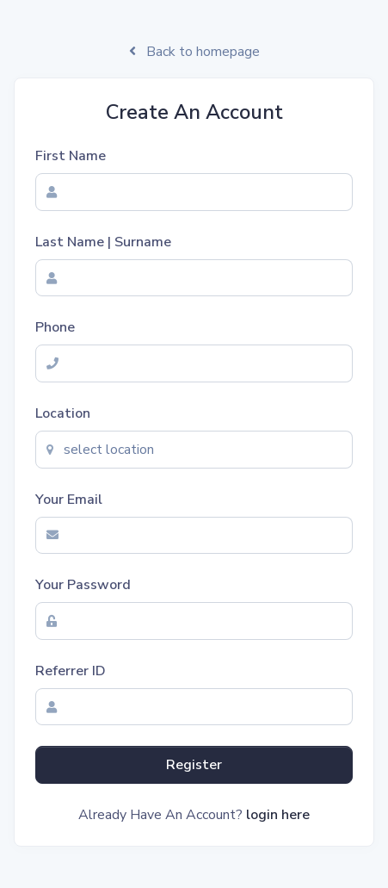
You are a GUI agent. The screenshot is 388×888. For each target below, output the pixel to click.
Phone (55, 327)
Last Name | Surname (103, 242)
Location (62, 413)
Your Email (68, 499)
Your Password (83, 584)
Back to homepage (194, 51)
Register (194, 764)
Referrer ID (70, 670)
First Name (70, 155)
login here (278, 814)
